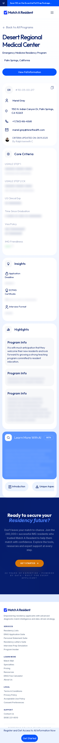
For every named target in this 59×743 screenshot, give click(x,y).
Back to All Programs (17, 27)
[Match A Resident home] (18, 12)
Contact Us (9, 714)
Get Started (29, 738)
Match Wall (9, 661)
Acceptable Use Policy (14, 699)
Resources (9, 672)
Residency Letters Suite (15, 642)
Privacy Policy (10, 695)
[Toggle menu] (52, 12)
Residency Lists (11, 630)
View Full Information (29, 72)
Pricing (7, 668)
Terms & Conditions (13, 691)
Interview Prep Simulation (16, 645)
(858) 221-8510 (11, 717)
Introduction (16, 486)
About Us (8, 679)
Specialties (9, 664)
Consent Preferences (14, 702)
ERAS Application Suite (14, 634)
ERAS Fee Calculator (13, 676)
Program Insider (11, 649)
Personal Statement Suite (15, 638)
